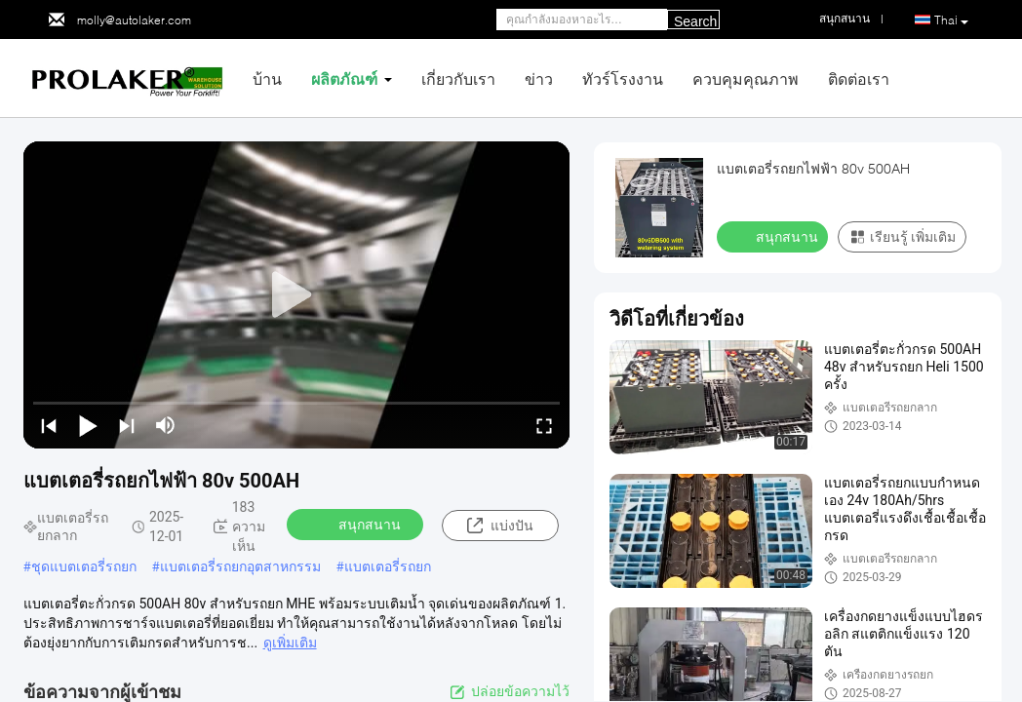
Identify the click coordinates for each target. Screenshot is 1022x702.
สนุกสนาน (357, 523)
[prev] (48, 425)
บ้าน (267, 78)
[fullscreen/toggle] (544, 425)
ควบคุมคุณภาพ (745, 78)
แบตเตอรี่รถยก (387, 566)
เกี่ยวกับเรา (458, 78)
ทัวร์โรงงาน (622, 78)
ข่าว (539, 78)
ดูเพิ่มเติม (290, 642)
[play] (296, 295)
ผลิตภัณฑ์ (344, 78)
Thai (951, 20)
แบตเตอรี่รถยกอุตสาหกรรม (240, 566)
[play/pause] (87, 425)
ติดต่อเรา (858, 78)
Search (695, 21)
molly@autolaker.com (134, 20)
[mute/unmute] (165, 425)
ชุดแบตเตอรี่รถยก (84, 566)
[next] (126, 425)
